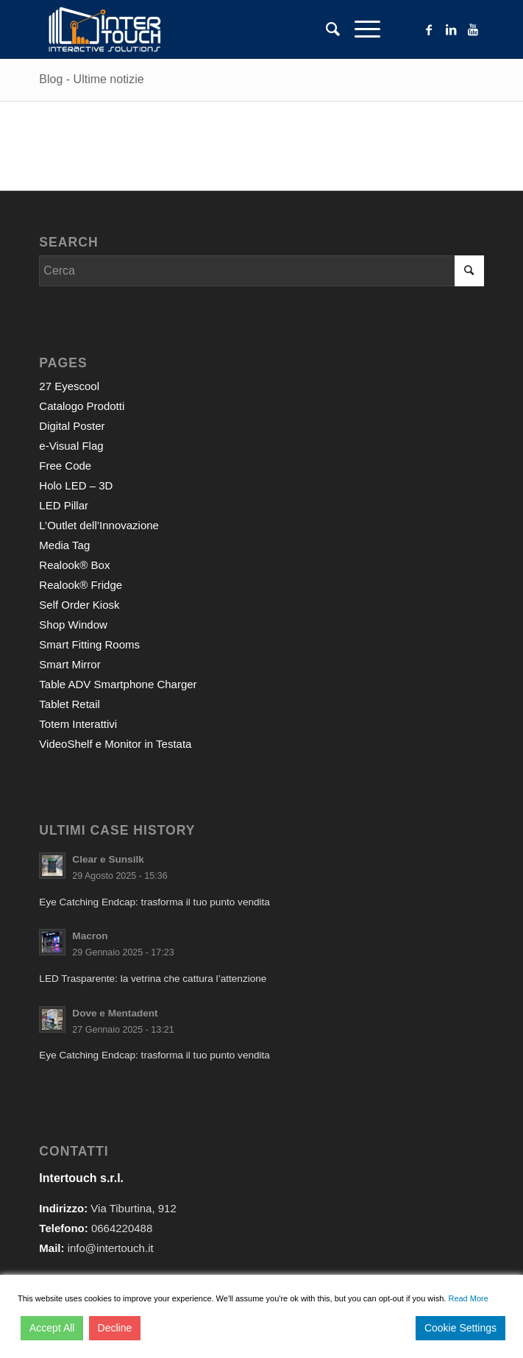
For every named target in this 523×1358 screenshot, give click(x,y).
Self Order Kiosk (79, 604)
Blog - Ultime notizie (91, 79)
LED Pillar (63, 505)
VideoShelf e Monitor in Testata (115, 744)
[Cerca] (325, 29)
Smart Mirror (69, 664)
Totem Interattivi (78, 724)
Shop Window (73, 624)
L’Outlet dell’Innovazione (99, 525)
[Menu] (360, 29)
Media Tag (64, 545)
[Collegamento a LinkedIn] (451, 29)
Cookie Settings (460, 1328)
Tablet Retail (69, 704)
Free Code (65, 465)
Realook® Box (74, 565)
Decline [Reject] (115, 1328)
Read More (468, 1298)
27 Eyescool (69, 386)
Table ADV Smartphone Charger (117, 684)
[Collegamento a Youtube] (473, 29)
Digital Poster (71, 426)
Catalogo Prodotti (81, 406)
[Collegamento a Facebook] (429, 29)
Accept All (51, 1328)
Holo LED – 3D (76, 485)
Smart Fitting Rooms (89, 644)
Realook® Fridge (80, 585)
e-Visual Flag (71, 445)
